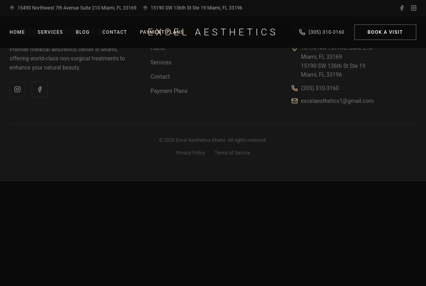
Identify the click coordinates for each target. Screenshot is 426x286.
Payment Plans (168, 91)
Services (50, 32)
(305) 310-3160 (320, 88)
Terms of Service (233, 153)
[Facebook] (402, 8)
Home (17, 32)
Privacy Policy (190, 153)
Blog (83, 32)
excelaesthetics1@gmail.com (337, 101)
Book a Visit (385, 32)
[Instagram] (413, 8)
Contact (114, 32)
